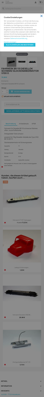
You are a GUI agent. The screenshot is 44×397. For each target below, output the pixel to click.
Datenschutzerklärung (18, 38)
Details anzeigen (10, 42)
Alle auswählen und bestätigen (19, 45)
